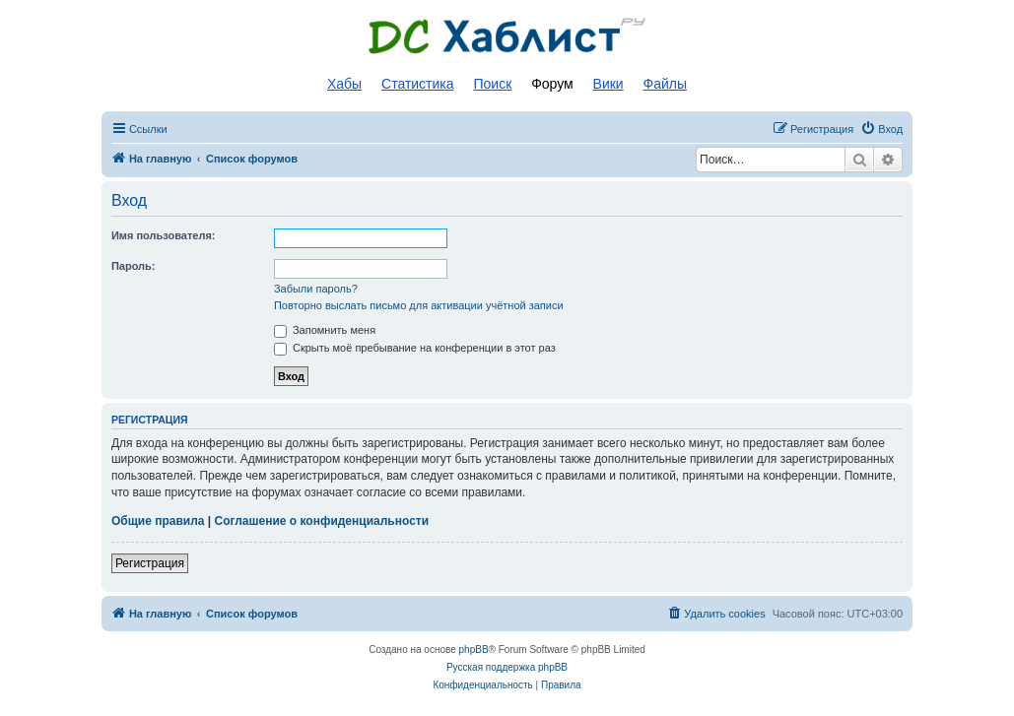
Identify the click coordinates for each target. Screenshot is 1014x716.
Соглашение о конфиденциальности (321, 521)
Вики (608, 84)
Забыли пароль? (316, 288)
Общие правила (158, 521)
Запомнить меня (324, 330)
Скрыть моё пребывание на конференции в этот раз (415, 348)
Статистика (417, 84)
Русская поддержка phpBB (507, 667)
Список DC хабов (507, 36)
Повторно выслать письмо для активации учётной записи (419, 305)
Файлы (665, 84)
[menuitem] (881, 129)
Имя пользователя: (163, 235)
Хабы (344, 84)
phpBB (474, 649)
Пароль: (133, 266)
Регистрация (149, 563)
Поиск (492, 84)
